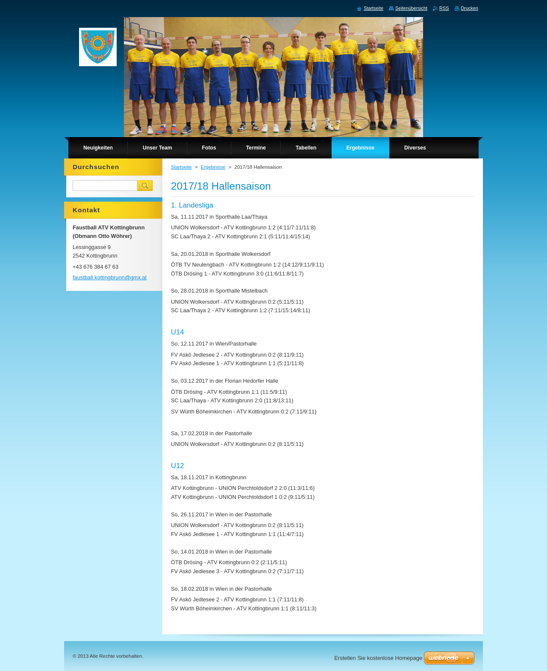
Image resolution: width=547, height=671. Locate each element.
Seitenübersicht (411, 8)
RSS (444, 8)
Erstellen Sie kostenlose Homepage (378, 658)
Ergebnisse (213, 167)
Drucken (470, 8)
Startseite (181, 167)
